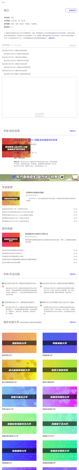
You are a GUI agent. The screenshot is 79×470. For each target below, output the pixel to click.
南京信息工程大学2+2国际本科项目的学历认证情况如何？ (25, 258)
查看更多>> (73, 39)
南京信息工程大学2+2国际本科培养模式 (14, 47)
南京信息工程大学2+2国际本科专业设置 (14, 54)
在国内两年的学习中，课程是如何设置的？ (19, 277)
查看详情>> (52, 32)
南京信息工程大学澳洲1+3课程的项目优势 (55, 54)
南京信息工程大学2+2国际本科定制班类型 (55, 51)
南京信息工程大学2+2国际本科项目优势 (14, 51)
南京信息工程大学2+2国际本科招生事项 (14, 44)
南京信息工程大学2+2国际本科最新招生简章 (56, 120)
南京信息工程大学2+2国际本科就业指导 (54, 44)
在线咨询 (71, 10)
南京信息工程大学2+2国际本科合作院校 (54, 47)
